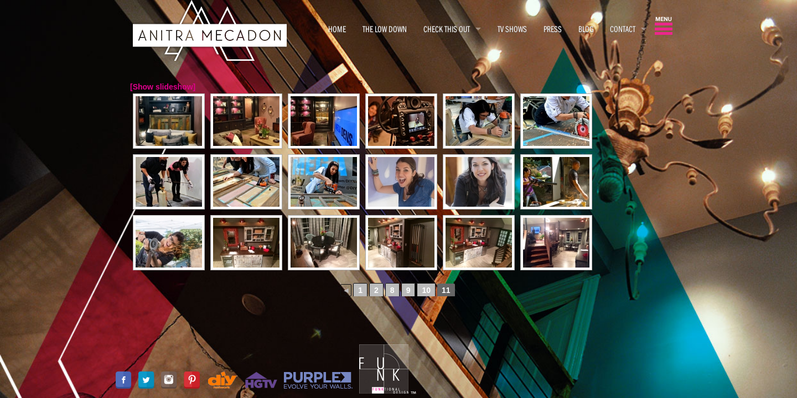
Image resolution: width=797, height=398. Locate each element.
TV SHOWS (512, 28)
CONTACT (622, 28)
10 (426, 290)
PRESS (553, 28)
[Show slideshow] (162, 86)
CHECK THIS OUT (446, 28)
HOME (337, 28)
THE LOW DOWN (385, 28)
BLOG (585, 28)
